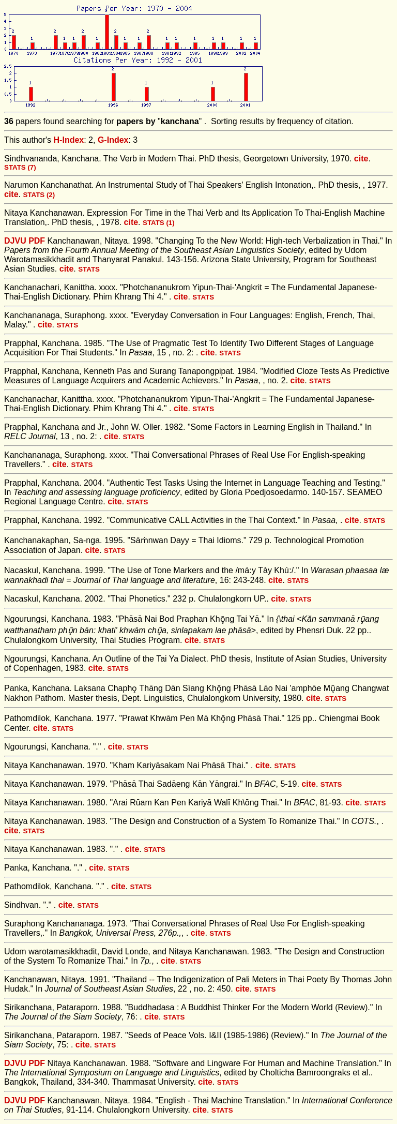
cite (361, 158)
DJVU (15, 240)
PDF (36, 240)
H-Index (69, 140)
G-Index (113, 140)
